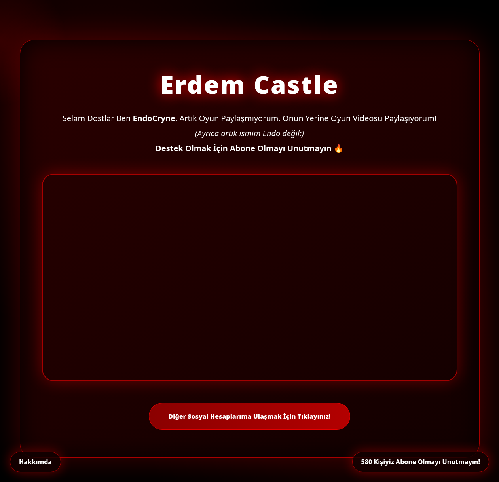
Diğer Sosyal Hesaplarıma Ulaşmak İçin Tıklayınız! (249, 416)
